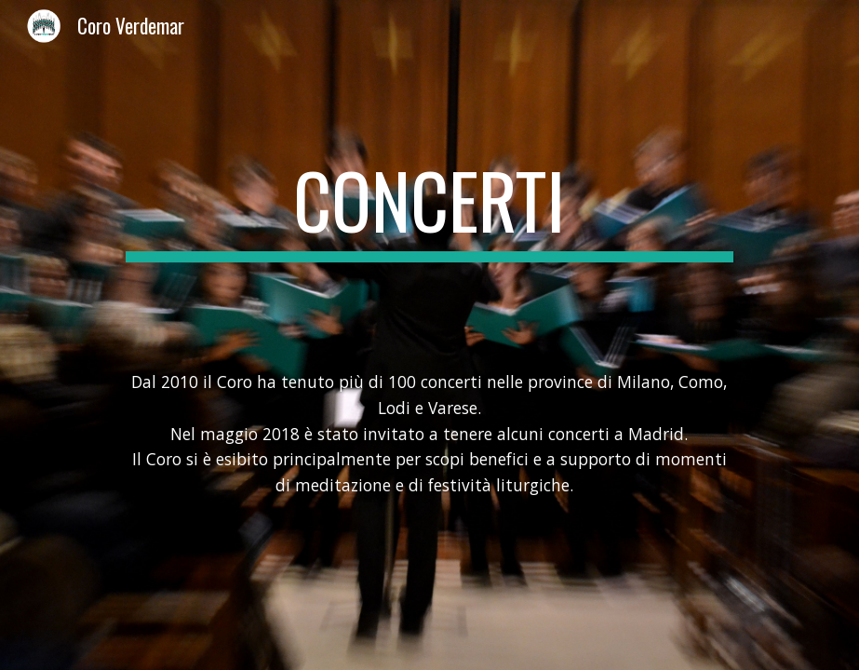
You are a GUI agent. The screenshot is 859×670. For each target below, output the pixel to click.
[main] (429, 208)
